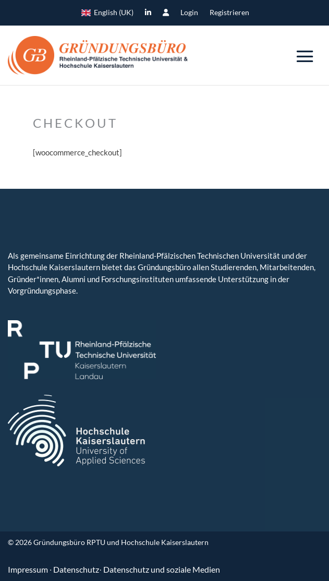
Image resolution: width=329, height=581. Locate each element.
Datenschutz (76, 569)
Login (189, 13)
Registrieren (229, 13)
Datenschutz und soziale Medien (161, 569)
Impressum (29, 569)
